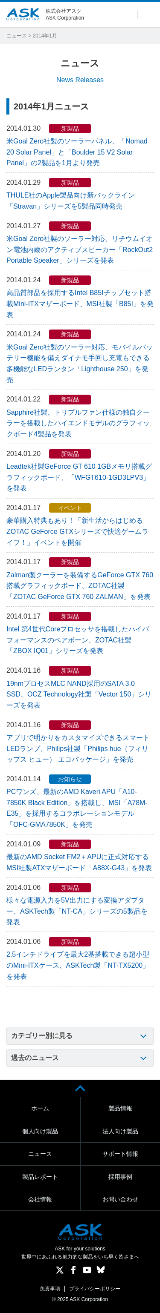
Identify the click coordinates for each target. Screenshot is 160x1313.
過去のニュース (35, 1057)
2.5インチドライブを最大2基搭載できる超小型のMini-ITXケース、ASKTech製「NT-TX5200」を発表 (77, 965)
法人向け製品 (120, 1131)
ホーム (40, 1108)
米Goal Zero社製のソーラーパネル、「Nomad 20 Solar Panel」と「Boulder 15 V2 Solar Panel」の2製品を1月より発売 (77, 152)
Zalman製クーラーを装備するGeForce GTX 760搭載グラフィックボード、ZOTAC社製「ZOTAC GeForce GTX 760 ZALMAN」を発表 (79, 585)
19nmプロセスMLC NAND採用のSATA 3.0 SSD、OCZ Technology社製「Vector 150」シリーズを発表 (78, 694)
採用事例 (120, 1176)
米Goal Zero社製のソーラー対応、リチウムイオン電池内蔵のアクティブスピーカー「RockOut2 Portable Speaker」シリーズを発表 (79, 249)
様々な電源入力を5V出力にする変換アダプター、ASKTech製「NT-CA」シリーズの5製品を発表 (77, 911)
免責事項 (50, 1289)
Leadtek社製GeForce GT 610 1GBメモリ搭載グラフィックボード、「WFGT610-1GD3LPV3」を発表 (79, 477)
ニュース (16, 36)
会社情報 (40, 1199)
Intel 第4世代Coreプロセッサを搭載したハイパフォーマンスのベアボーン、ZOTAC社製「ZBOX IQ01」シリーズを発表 (77, 639)
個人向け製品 (40, 1131)
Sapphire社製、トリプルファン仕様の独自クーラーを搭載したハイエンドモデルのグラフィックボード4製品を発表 (78, 423)
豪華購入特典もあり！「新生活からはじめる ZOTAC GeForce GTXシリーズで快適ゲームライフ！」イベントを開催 (77, 531)
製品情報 (120, 1108)
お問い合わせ (120, 1199)
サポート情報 (120, 1153)
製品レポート (40, 1176)
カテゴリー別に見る (42, 1035)
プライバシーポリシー (94, 1289)
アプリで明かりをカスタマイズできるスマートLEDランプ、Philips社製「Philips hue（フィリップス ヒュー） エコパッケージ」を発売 (78, 748)
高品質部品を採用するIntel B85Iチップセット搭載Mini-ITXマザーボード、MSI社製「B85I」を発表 (80, 303)
